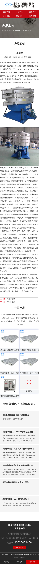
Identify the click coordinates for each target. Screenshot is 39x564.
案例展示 (32, 12)
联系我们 (32, 16)
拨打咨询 (19, 562)
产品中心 (19, 12)
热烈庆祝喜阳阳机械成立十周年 (15, 482)
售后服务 (19, 16)
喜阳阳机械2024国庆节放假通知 (15, 415)
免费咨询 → (19, 547)
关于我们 (6, 12)
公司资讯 (6, 16)
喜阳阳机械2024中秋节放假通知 (15, 499)
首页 (10, 30)
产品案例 (26, 30)
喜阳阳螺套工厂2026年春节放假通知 (17, 432)
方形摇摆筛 (11, 299)
